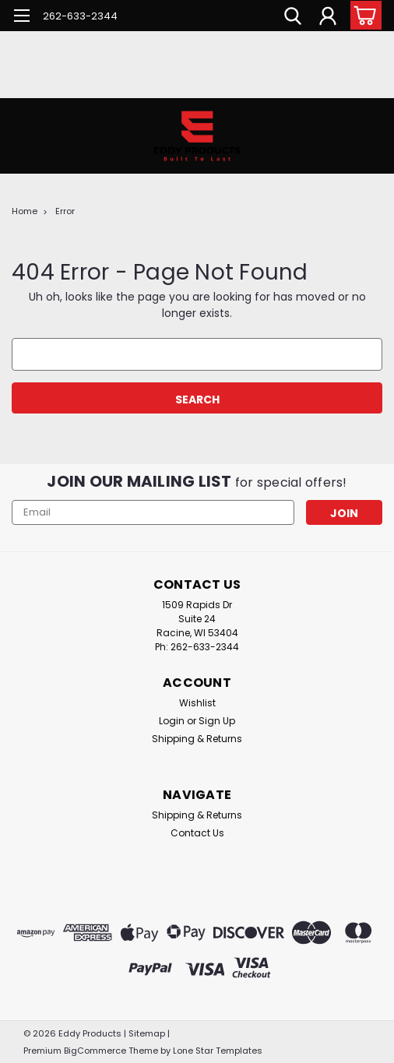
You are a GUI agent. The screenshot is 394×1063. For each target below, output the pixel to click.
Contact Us (197, 832)
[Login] (327, 18)
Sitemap (146, 1033)
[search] (292, 18)
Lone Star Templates (217, 1050)
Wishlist (197, 702)
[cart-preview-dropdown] (362, 15)
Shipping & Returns (197, 738)
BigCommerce (95, 1050)
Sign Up (217, 720)
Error (65, 211)
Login (172, 720)
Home (24, 211)
